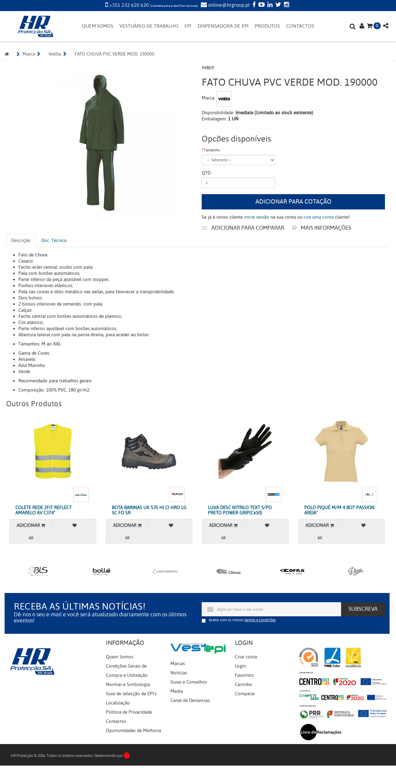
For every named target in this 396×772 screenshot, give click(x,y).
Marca (28, 54)
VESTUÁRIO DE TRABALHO (148, 26)
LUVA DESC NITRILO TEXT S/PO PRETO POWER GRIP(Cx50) (240, 510)
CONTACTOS (300, 26)
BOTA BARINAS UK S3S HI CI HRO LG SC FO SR (149, 510)
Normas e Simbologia (128, 684)
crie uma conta (319, 217)
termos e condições (260, 620)
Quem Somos (119, 656)
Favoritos (244, 675)
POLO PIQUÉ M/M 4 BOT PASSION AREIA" (339, 510)
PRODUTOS (267, 26)
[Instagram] (285, 5)
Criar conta (246, 656)
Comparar (245, 693)
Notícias (178, 672)
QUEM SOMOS (97, 26)
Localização (118, 703)
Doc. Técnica (54, 240)
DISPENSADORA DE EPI (223, 26)
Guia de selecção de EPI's (131, 693)
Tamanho (212, 150)
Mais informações (321, 228)
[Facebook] (253, 5)
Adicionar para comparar (243, 228)
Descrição (21, 240)
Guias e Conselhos (188, 682)
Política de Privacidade (129, 712)
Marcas (177, 663)
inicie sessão (256, 217)
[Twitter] (277, 5)
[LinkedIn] (269, 5)
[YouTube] (261, 5)
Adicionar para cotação (293, 201)
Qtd (206, 173)
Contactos (116, 721)
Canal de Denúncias (190, 700)
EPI (188, 26)
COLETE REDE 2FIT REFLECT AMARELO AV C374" (43, 510)
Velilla (55, 54)
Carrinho (243, 684)
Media (176, 691)
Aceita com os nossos (242, 620)
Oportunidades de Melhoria (133, 730)
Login (240, 666)
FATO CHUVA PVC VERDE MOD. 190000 (114, 54)
